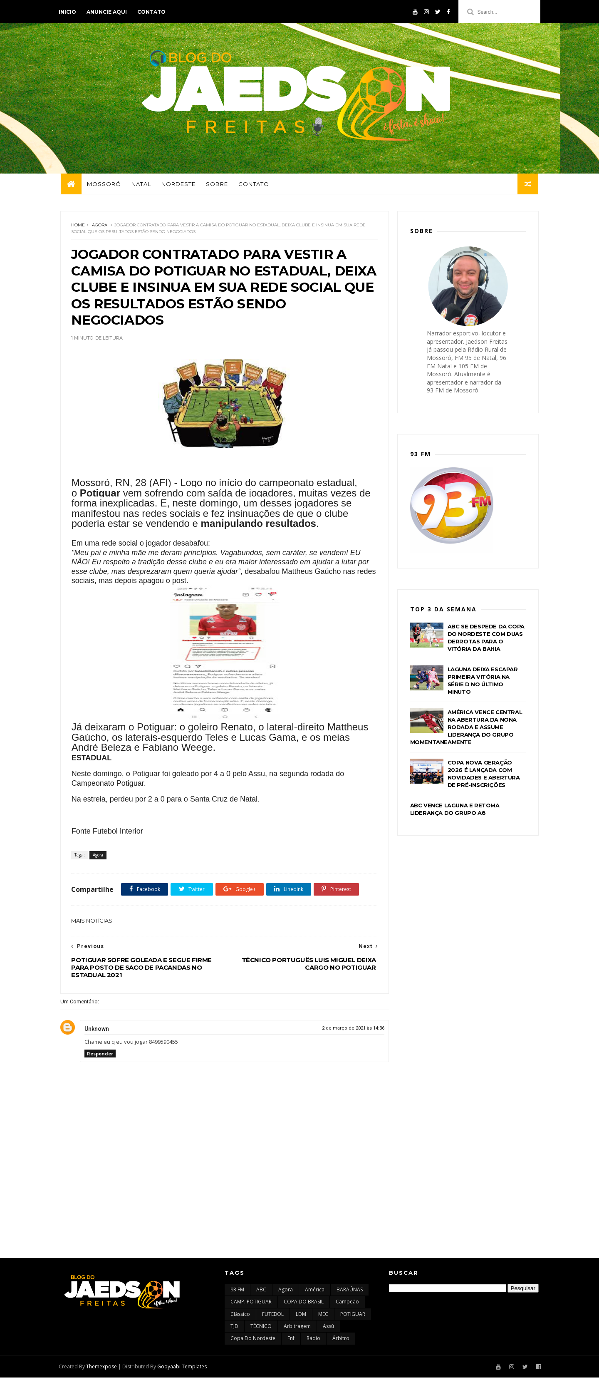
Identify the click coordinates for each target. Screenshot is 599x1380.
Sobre (216, 185)
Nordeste (178, 185)
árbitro (340, 1341)
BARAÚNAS (350, 1292)
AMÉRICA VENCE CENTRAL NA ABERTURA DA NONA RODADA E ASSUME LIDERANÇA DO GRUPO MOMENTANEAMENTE (466, 728)
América (314, 1292)
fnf (291, 1341)
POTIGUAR (352, 1316)
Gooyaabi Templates (183, 1369)
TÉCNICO (261, 1328)
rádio (313, 1341)
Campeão (347, 1304)
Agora (99, 226)
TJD (234, 1328)
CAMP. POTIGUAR (251, 1304)
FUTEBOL (273, 1316)
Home (78, 226)
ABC (261, 1292)
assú (328, 1328)
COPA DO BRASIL (304, 1304)
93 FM (237, 1292)
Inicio (69, 12)
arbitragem (297, 1328)
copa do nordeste (252, 1341)
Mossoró (104, 185)
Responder (100, 1055)
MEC (323, 1316)
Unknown (96, 1031)
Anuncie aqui (108, 12)
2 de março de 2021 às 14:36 (347, 1030)
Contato (153, 12)
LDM (301, 1316)
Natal (141, 185)
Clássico (240, 1316)
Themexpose (103, 1369)
